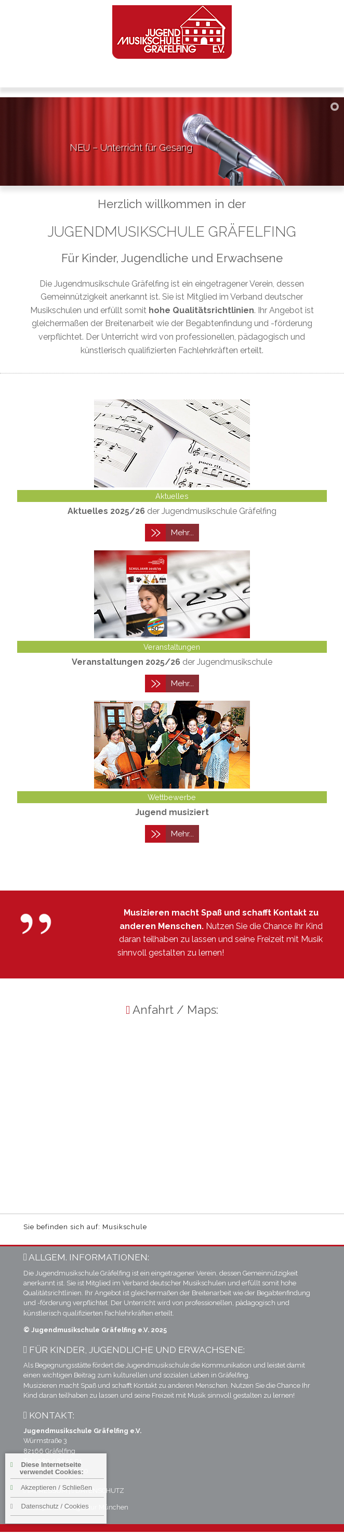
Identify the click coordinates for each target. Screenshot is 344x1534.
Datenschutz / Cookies (49, 1506)
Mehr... (182, 532)
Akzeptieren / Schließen (51, 1487)
